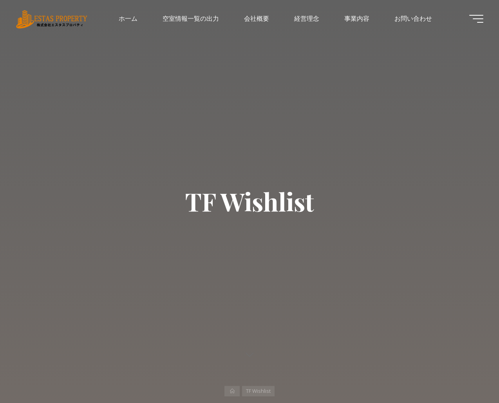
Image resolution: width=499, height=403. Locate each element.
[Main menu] (476, 19)
